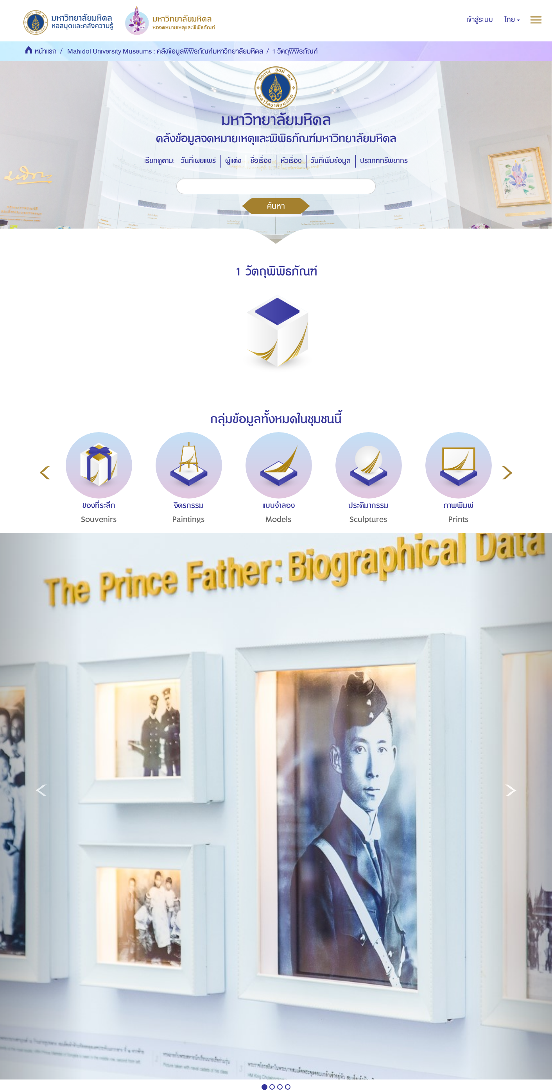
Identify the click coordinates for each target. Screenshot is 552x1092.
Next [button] (507, 472)
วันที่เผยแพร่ (198, 161)
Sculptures (368, 519)
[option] (97, 492)
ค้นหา (276, 206)
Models (278, 519)
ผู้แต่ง (233, 161)
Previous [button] (45, 472)
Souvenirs (99, 519)
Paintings (188, 519)
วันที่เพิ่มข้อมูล (331, 161)
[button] (512, 20)
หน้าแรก (46, 51)
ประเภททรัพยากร (384, 161)
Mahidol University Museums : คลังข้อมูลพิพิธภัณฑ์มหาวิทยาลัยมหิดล (165, 51)
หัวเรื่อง (291, 161)
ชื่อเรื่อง (261, 161)
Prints (458, 519)
